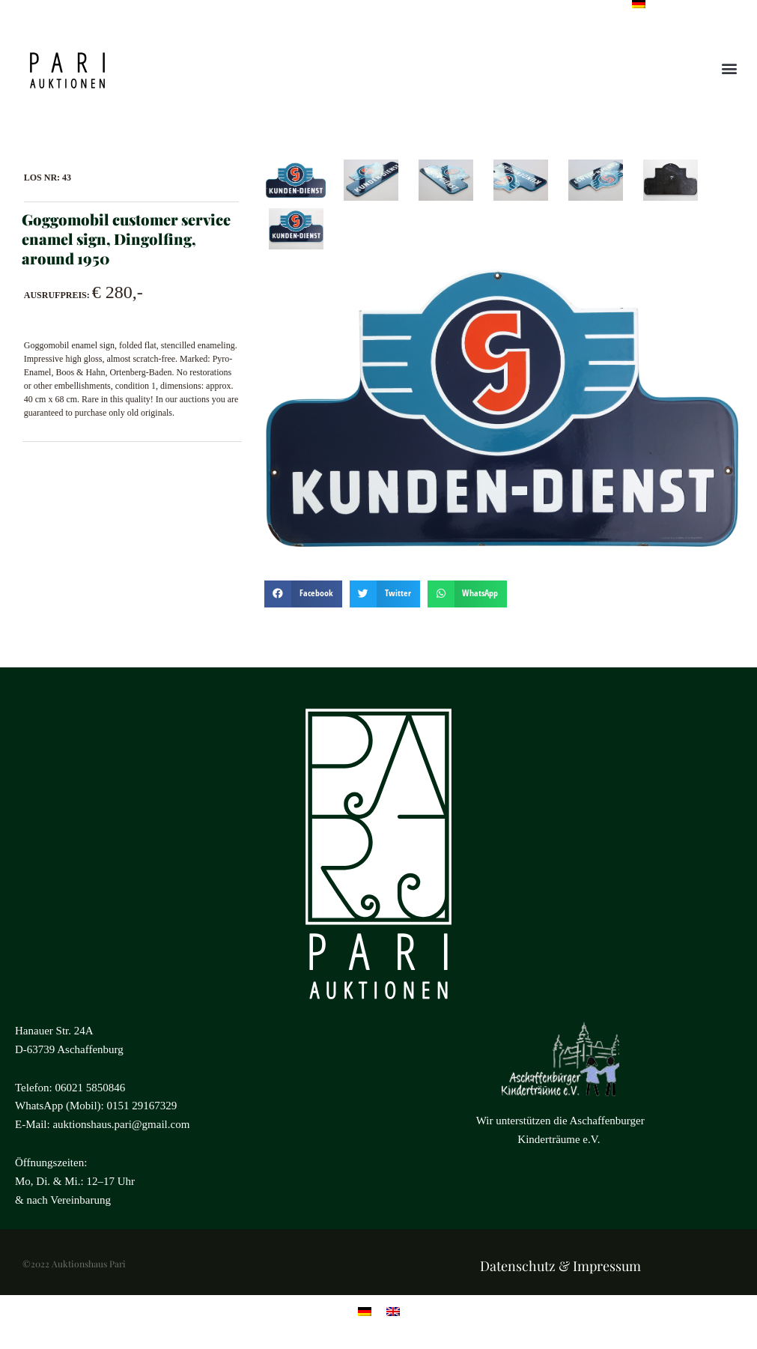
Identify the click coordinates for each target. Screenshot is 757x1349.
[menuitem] (364, 1311)
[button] (729, 68)
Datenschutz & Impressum (560, 1266)
